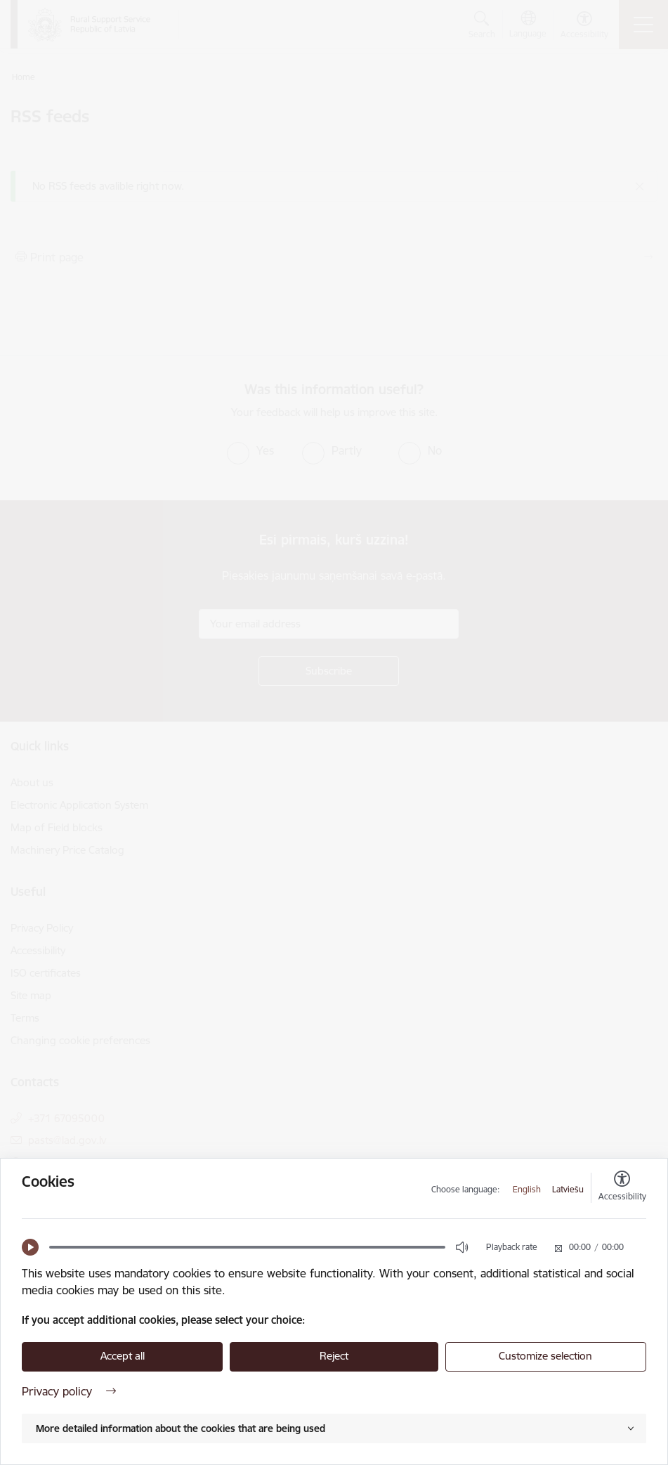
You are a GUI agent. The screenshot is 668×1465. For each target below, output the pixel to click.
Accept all (122, 1355)
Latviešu (568, 1189)
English (527, 1189)
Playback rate (511, 1247)
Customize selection (545, 1355)
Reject (334, 1355)
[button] (30, 1247)
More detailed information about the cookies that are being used (180, 1428)
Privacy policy (69, 1391)
